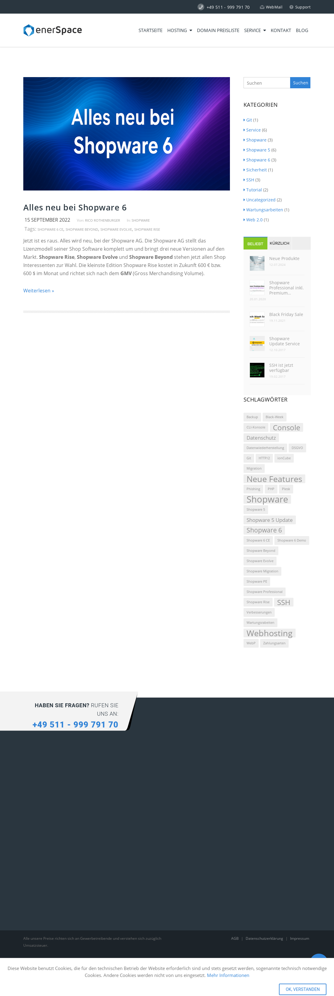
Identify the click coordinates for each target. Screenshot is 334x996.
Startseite (150, 30)
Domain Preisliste (218, 30)
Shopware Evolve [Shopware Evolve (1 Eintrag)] (260, 561)
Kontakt (281, 30)
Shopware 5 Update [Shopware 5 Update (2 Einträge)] (270, 519)
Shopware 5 (257, 150)
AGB (235, 938)
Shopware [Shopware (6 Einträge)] (267, 499)
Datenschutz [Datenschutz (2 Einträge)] (261, 437)
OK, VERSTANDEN (303, 989)
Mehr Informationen (228, 975)
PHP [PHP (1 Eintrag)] (271, 489)
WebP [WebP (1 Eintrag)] (251, 643)
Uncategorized (260, 200)
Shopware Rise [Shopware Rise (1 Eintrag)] (258, 602)
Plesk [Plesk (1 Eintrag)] (286, 489)
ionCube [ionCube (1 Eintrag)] (284, 458)
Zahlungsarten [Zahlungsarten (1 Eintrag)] (274, 643)
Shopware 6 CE (50, 229)
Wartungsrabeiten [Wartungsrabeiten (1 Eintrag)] (260, 622)
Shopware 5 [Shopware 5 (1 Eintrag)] (256, 509)
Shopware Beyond (82, 229)
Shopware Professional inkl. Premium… (286, 287)
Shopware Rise (147, 229)
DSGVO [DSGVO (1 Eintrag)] (297, 448)
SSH (249, 180)
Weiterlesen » (38, 290)
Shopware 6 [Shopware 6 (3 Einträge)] (264, 530)
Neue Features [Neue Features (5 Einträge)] (274, 478)
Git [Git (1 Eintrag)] (249, 458)
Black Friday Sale (286, 314)
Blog (302, 30)
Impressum (299, 938)
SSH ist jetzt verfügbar (281, 368)
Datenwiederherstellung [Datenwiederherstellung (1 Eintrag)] (265, 448)
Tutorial (253, 190)
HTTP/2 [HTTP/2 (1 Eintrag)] (264, 458)
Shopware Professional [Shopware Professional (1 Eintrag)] (265, 592)
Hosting (179, 30)
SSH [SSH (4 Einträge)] (283, 602)
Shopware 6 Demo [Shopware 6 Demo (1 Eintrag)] (291, 540)
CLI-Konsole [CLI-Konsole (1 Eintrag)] (256, 427)
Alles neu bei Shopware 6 (74, 207)
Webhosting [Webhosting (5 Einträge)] (270, 633)
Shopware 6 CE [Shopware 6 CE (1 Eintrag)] (258, 540)
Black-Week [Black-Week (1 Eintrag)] (274, 417)
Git (248, 120)
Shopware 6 (257, 160)
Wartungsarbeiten (263, 210)
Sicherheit (255, 170)
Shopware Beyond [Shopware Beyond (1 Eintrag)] (261, 550)
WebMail (271, 7)
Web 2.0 (253, 220)
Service (255, 30)
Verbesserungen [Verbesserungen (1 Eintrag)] (259, 612)
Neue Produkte (284, 258)
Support (300, 7)
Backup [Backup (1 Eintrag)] (252, 417)
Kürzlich (280, 243)
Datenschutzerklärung (265, 938)
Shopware (141, 220)
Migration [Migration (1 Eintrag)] (254, 468)
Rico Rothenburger (102, 220)
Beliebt (255, 244)
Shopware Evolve (116, 229)
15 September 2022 (47, 219)
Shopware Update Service (284, 341)
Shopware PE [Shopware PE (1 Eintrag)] (257, 581)
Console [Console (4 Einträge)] (286, 427)
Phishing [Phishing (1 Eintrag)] (253, 489)
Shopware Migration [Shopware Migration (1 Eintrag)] (262, 571)
